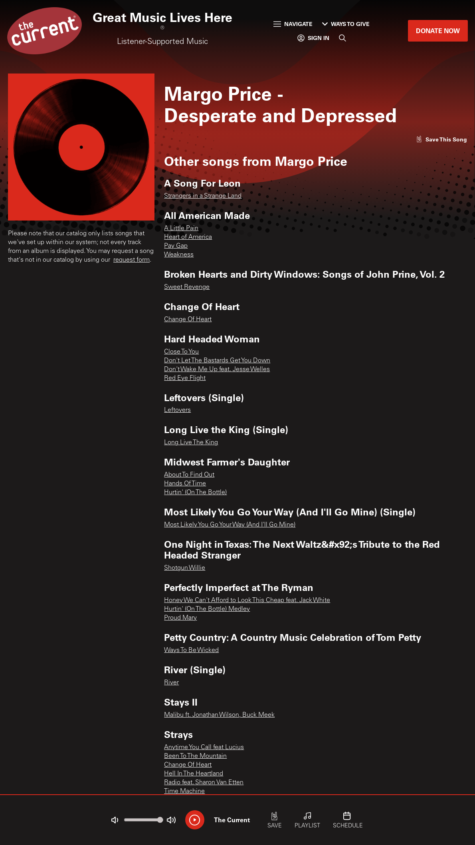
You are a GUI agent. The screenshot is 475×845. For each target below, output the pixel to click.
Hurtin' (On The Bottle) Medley (207, 609)
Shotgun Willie (184, 568)
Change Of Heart (188, 319)
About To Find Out (189, 475)
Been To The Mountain (195, 756)
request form (131, 260)
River (171, 683)
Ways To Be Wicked (191, 650)
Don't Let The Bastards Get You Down (217, 361)
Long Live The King (191, 442)
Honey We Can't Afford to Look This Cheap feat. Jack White (247, 600)
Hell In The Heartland (193, 774)
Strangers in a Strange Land (202, 196)
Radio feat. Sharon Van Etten (203, 782)
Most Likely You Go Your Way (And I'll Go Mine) (229, 525)
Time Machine (184, 791)
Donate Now (438, 30)
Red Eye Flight (185, 378)
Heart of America (188, 237)
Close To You (181, 352)
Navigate (293, 24)
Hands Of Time (185, 484)
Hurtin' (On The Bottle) (195, 492)
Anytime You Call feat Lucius (204, 747)
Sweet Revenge (187, 287)
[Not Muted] (114, 820)
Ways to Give (346, 24)
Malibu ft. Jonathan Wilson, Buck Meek (219, 715)
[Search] (342, 38)
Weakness (179, 255)
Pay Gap (176, 246)
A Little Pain (181, 228)
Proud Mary (180, 618)
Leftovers (177, 410)
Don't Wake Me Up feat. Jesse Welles (217, 369)
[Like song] (441, 139)
